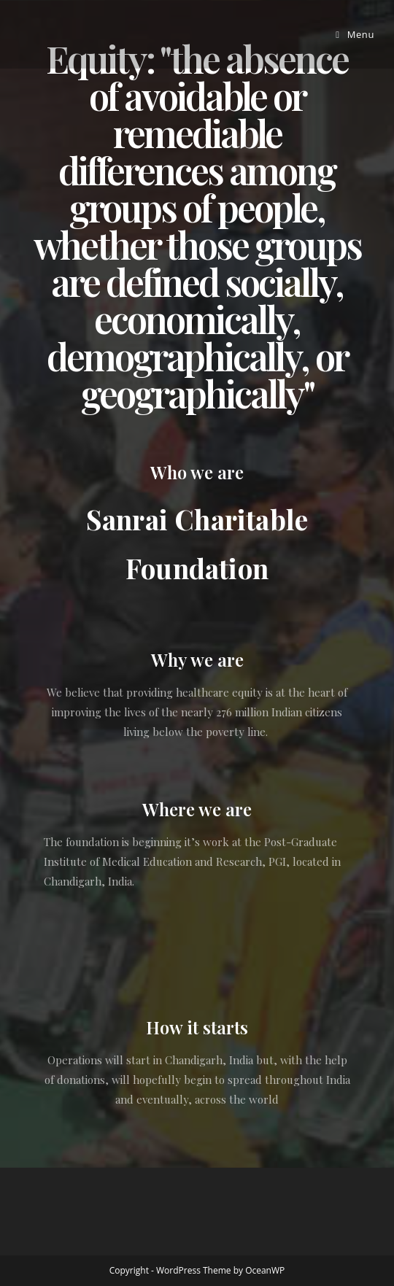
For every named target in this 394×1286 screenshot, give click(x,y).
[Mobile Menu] (355, 34)
